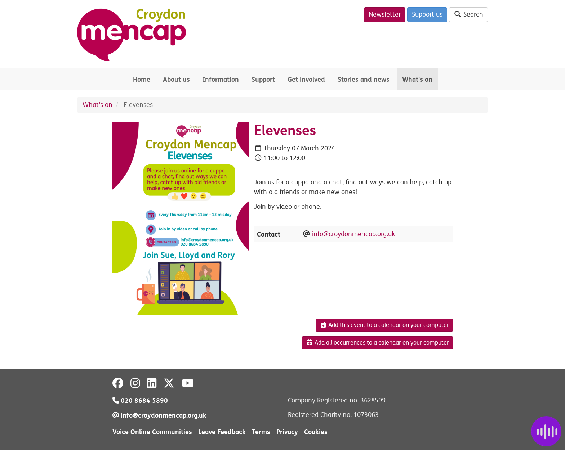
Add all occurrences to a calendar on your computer (377, 342)
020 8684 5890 (140, 400)
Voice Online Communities (152, 432)
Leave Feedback (222, 432)
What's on (417, 79)
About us (176, 79)
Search (469, 14)
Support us (427, 14)
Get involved (306, 79)
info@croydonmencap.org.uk (353, 234)
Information (221, 79)
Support (263, 79)
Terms (261, 432)
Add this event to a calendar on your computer (384, 325)
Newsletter (385, 14)
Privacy (287, 432)
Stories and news (364, 79)
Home (141, 79)
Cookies (316, 432)
